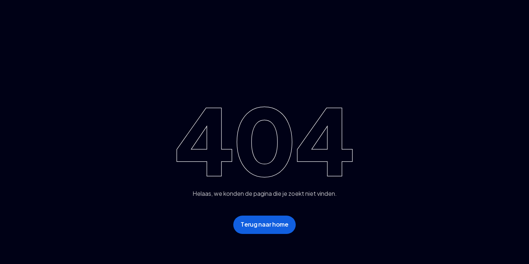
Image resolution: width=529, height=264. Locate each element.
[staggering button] (264, 225)
